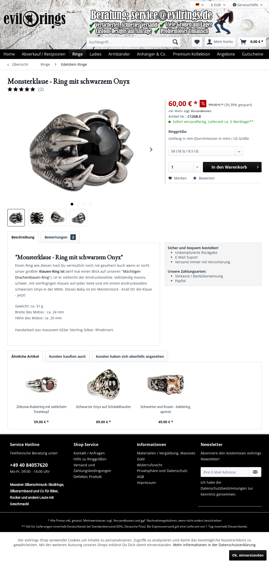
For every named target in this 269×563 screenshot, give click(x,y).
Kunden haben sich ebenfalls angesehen (130, 356)
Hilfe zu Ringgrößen (90, 459)
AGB (140, 476)
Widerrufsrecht (149, 465)
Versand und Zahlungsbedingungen (92, 468)
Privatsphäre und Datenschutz (162, 470)
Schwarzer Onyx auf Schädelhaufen (103, 407)
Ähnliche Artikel (25, 356)
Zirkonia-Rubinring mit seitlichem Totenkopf (41, 409)
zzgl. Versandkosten (197, 111)
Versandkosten (123, 520)
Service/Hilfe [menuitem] (246, 4)
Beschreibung (22, 237)
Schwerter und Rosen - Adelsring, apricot (165, 409)
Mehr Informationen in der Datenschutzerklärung (214, 544)
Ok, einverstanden (248, 555)
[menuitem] (133, 42)
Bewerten (204, 178)
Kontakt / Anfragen (89, 453)
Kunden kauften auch (67, 356)
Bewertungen (60, 237)
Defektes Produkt (88, 476)
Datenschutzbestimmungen (224, 488)
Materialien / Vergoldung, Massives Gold (166, 456)
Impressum (146, 482)
